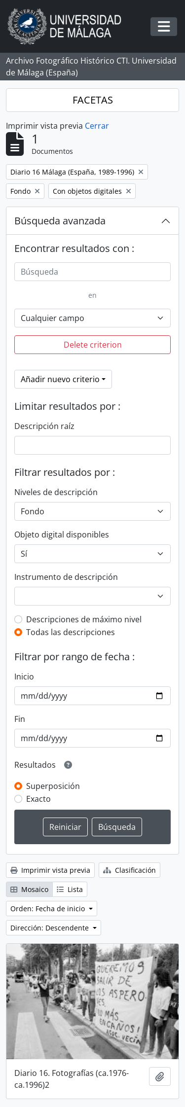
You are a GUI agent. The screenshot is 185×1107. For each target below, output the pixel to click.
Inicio (24, 676)
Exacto (38, 798)
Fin (19, 719)
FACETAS (93, 100)
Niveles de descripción (56, 492)
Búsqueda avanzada (60, 220)
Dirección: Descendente (50, 927)
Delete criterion (93, 344)
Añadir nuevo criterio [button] (60, 379)
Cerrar (97, 125)
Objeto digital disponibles (61, 534)
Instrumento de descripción (66, 576)
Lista (70, 889)
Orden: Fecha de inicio (48, 908)
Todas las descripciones (70, 632)
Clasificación (129, 870)
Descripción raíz (44, 426)
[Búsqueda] (92, 271)
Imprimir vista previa (50, 870)
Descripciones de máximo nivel (84, 619)
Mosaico (29, 889)
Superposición (53, 786)
